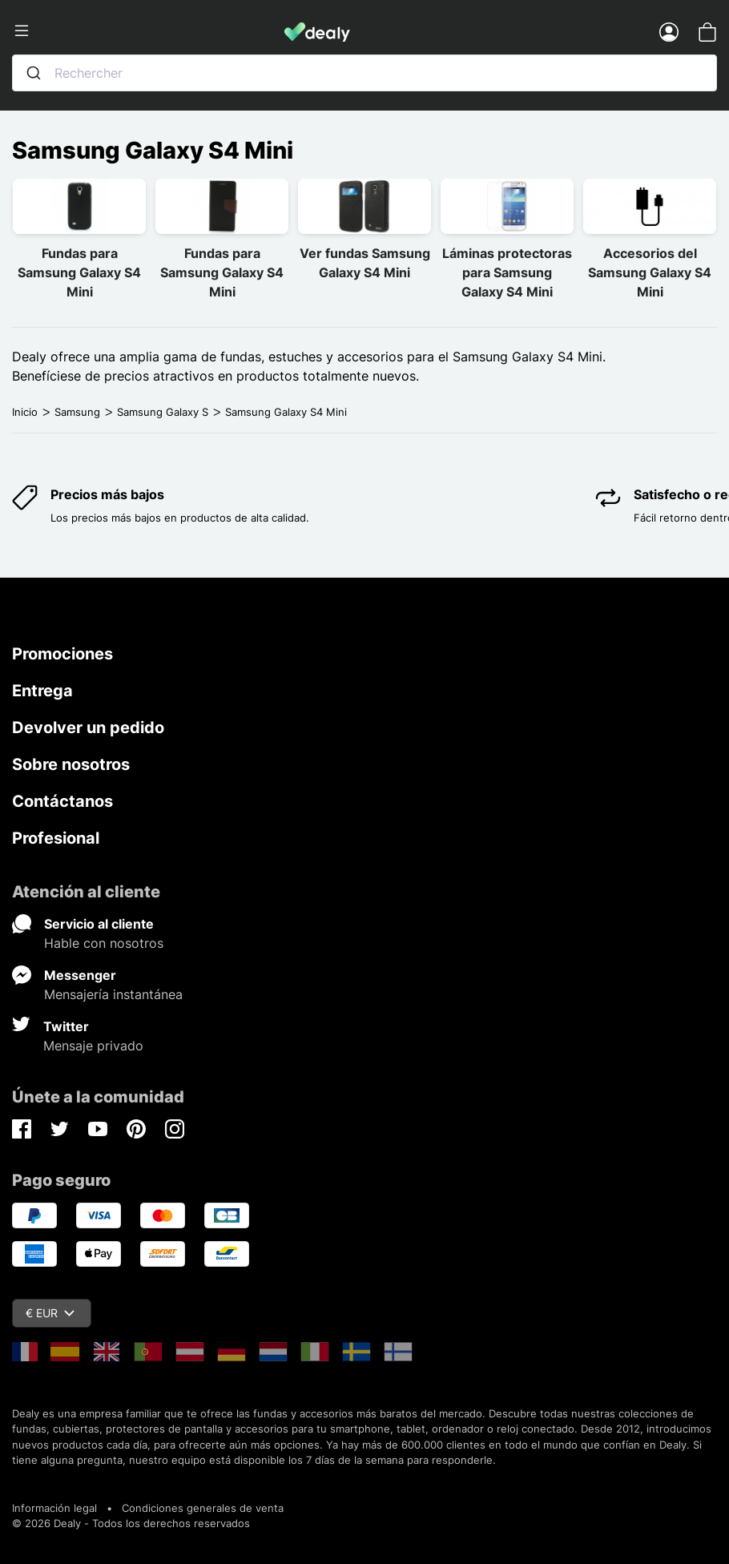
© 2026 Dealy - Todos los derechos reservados (131, 1523)
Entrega (42, 690)
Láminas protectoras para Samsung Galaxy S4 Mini (507, 272)
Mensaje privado (93, 1046)
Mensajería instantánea (113, 994)
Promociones (62, 653)
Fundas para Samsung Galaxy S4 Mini (79, 272)
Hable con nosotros (103, 943)
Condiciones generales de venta (203, 1508)
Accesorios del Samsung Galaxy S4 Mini (649, 272)
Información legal (54, 1508)
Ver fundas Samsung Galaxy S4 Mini (365, 262)
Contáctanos (62, 801)
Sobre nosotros (71, 764)
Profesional (55, 838)
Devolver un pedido (88, 727)
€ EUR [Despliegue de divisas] (50, 1313)
